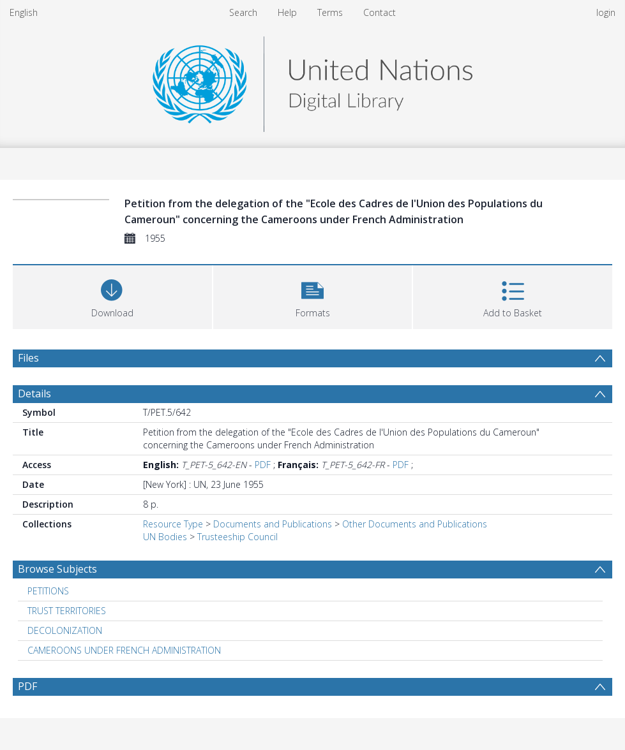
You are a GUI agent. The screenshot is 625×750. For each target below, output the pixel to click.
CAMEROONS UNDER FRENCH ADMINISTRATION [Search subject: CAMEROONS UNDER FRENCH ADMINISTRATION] (124, 650)
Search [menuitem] (243, 12)
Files (28, 358)
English (24, 12)
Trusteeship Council (237, 537)
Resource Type (173, 524)
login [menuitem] (605, 12)
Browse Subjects (57, 569)
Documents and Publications (272, 524)
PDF (263, 465)
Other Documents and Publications (414, 524)
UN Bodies (165, 537)
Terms (330, 12)
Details (34, 393)
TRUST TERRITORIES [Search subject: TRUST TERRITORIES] (66, 611)
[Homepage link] (312, 81)
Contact (379, 12)
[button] (312, 295)
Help (287, 12)
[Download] (112, 295)
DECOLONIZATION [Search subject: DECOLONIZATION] (64, 630)
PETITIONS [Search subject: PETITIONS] (48, 591)
